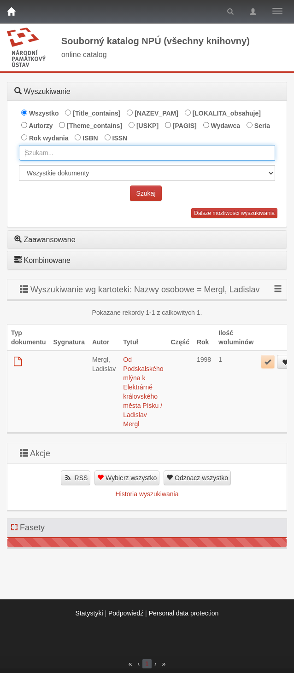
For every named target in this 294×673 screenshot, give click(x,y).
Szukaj (145, 193)
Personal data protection (184, 613)
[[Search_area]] (147, 173)
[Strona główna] (11, 11)
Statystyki (89, 613)
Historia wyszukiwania (147, 494)
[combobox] (147, 153)
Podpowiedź (125, 613)
